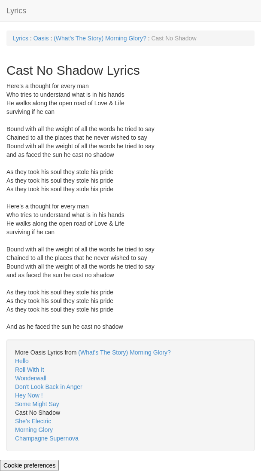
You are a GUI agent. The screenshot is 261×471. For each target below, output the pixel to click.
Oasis (41, 38)
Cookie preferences (29, 465)
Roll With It (29, 369)
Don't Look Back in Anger (48, 386)
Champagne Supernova (47, 438)
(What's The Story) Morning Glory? (101, 38)
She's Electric (33, 421)
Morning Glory (34, 429)
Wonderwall (30, 378)
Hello (22, 361)
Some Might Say (37, 404)
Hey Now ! (29, 395)
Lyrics (16, 10)
